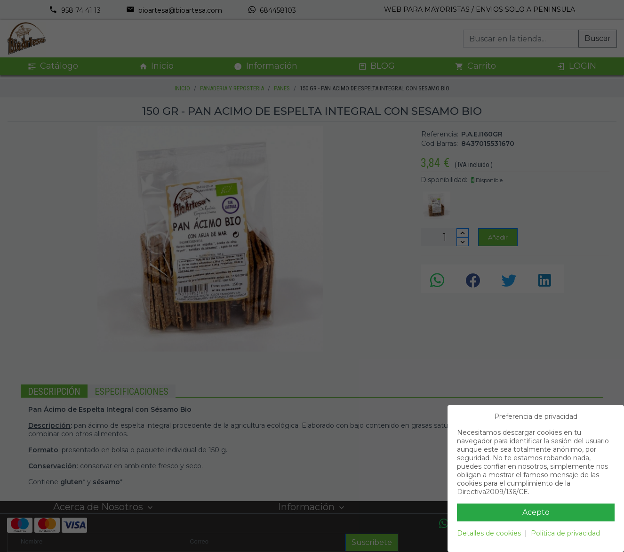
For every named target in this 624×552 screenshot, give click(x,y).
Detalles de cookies (489, 533)
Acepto (536, 512)
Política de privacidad (565, 533)
